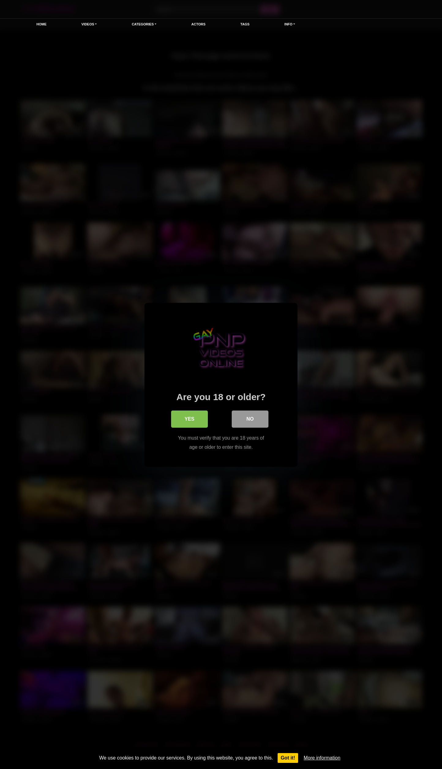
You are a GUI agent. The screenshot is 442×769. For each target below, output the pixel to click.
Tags (244, 24)
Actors (198, 24)
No (250, 418)
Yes (189, 418)
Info (288, 24)
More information (322, 757)
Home (41, 24)
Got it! (288, 757)
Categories (143, 24)
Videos (87, 24)
